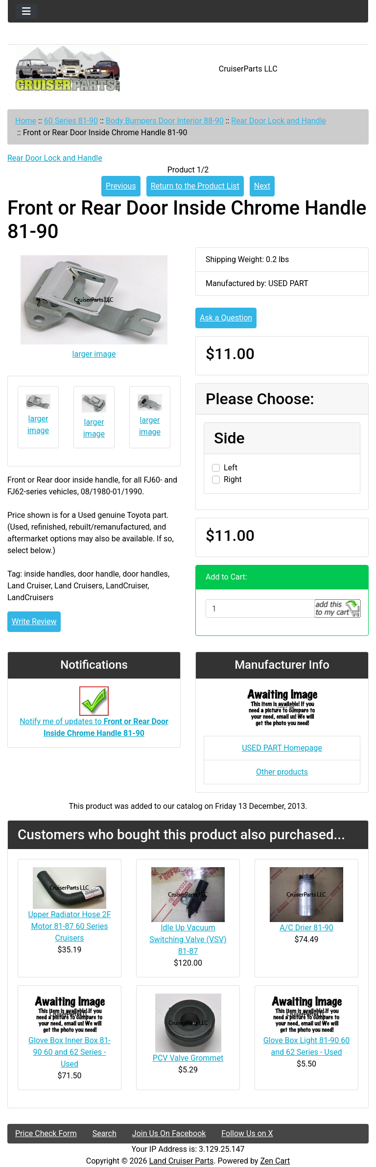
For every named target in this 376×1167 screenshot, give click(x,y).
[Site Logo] (67, 69)
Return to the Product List (195, 186)
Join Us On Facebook (169, 1133)
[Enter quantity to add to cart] (260, 608)
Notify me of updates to (94, 717)
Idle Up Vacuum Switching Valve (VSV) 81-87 (187, 939)
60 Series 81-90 (71, 120)
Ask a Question (226, 317)
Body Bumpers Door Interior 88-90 (165, 120)
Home (25, 120)
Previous (121, 186)
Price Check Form (46, 1133)
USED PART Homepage (282, 748)
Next (262, 186)
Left (230, 467)
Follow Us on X (247, 1133)
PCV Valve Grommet (188, 1058)
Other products (282, 772)
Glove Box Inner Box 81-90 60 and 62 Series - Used (69, 1052)
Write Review (34, 621)
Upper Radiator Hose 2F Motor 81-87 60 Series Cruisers (69, 926)
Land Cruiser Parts (181, 1161)
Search (105, 1133)
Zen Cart (275, 1161)
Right (233, 479)
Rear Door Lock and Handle (278, 120)
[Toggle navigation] (26, 11)
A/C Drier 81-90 (306, 927)
